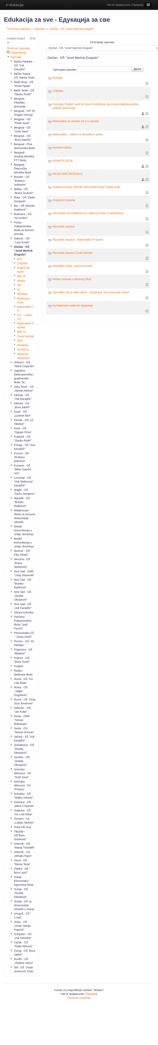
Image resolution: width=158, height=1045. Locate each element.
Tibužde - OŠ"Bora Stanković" (20, 835)
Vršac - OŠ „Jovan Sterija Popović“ (22, 925)
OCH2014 (23, 349)
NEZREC (22, 294)
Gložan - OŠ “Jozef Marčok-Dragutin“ (72, 28)
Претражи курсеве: (65, 69)
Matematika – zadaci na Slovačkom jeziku (77, 134)
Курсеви (39, 28)
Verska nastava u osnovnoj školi (71, 279)
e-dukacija (14, 5)
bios (19, 259)
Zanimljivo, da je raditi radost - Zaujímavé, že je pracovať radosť (90, 292)
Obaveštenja (18, 52)
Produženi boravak (63, 200)
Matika (21, 280)
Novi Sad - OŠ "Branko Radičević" (22, 583)
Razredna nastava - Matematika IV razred (77, 239)
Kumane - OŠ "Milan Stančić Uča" (22, 469)
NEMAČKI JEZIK (62, 160)
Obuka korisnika (23, 612)
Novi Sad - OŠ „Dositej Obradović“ (22, 595)
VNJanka (22, 345)
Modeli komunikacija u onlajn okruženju (24, 530)
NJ (18, 289)
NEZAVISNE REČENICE (67, 173)
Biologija (57, 77)
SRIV (20, 340)
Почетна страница (18, 28)
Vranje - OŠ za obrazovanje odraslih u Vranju (24, 905)
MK (19, 285)
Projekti (18, 666)
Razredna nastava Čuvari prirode (72, 252)
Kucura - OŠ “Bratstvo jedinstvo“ (21, 457)
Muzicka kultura (61, 147)
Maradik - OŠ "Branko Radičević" (22, 502)
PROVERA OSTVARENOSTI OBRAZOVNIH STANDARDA (87, 213)
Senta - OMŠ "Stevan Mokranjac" (22, 720)
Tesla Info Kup (22, 827)
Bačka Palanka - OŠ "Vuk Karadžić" (24, 65)
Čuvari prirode (25, 336)
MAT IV (21, 331)
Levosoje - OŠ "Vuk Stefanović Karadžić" (23, 481)
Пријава (138, 4)
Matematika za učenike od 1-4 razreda (75, 121)
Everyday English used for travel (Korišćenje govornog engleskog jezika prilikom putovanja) (95, 106)
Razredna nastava (63, 226)
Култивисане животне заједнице (72, 305)
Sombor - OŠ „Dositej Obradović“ (22, 761)
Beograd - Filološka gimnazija (20, 102)
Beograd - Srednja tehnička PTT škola (24, 156)
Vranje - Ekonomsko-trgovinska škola (23, 880)
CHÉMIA (57, 91)
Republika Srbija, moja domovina (72, 265)
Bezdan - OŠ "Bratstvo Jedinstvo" (21, 180)
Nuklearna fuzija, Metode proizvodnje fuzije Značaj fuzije (86, 187)
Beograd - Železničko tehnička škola (22, 168)
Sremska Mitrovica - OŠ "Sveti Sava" (22, 773)
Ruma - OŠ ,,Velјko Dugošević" (20, 691)
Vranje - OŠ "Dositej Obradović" (21, 893)
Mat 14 (21, 276)
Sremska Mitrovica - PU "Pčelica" (22, 785)
